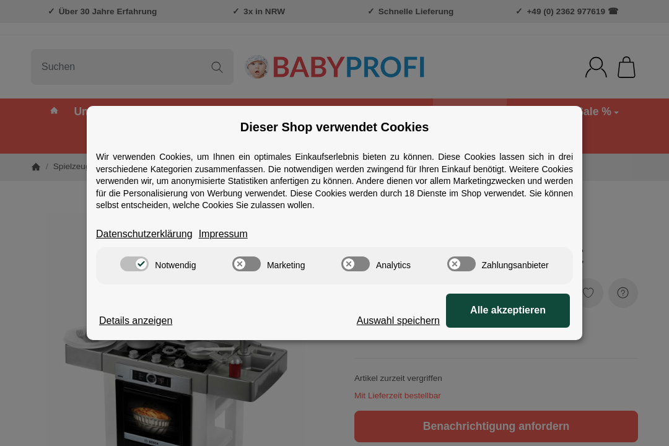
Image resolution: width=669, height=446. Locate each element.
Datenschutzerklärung (144, 234)
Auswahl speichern (398, 320)
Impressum (223, 234)
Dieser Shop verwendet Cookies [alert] (334, 127)
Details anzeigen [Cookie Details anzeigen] (135, 320)
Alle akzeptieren (508, 310)
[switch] (134, 263)
